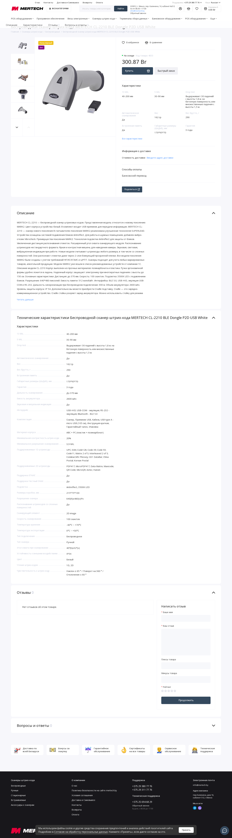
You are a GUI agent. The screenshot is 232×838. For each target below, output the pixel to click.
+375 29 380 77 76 (187, 2)
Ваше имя (168, 612)
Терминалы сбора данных (134, 18)
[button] (17, 127)
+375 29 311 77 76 (142, 789)
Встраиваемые (18, 800)
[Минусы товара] (186, 679)
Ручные (14, 790)
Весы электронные (78, 18)
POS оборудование (196, 18)
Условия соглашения (82, 795)
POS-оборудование (22, 18)
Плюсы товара (168, 659)
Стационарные (18, 795)
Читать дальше (25, 299)
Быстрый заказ (166, 70)
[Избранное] (197, 8)
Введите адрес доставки (160, 157)
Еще (213, 18)
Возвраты (87, 2)
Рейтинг (167, 687)
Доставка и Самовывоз (68, 2)
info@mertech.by (137, 11)
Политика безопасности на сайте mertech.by (94, 790)
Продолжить (186, 700)
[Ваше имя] (186, 618)
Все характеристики (132, 138)
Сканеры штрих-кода (104, 18)
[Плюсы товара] (186, 665)
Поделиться (132, 189)
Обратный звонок (138, 13)
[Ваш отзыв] (186, 642)
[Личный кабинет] (180, 8)
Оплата (99, 2)
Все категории (59, 8)
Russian (212, 2)
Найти (120, 8)
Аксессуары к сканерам (22, 805)
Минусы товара (169, 673)
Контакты (48, 2)
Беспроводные (18, 785)
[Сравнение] (188, 8)
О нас (37, 2)
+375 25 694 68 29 (142, 802)
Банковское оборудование (167, 18)
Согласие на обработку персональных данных (81, 831)
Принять (186, 830)
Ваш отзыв (168, 626)
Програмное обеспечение (51, 18)
